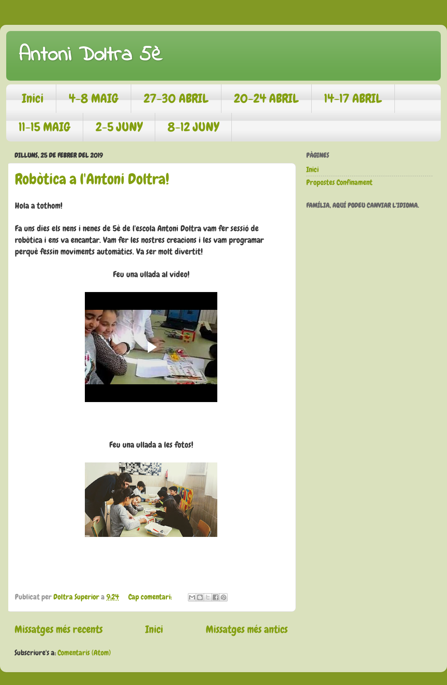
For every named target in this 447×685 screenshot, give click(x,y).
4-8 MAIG (93, 98)
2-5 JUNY (119, 127)
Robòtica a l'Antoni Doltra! (92, 179)
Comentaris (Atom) (84, 652)
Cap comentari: (150, 596)
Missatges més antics (247, 629)
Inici (32, 98)
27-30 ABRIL (176, 98)
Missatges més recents (58, 629)
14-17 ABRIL (353, 98)
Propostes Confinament (339, 182)
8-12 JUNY (193, 127)
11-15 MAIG (44, 127)
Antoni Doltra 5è (90, 55)
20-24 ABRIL (266, 98)
